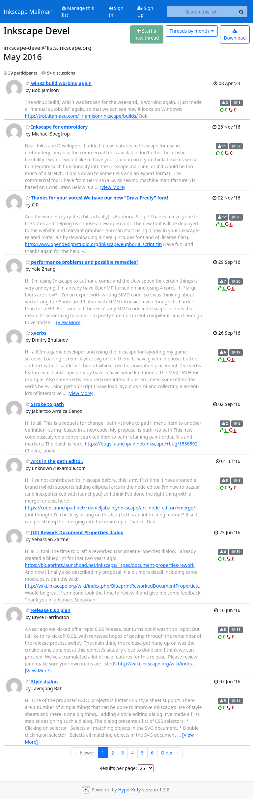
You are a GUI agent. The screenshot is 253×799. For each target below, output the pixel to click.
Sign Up (145, 11)
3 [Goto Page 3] (122, 753)
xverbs (36, 333)
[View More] (113, 187)
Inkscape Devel (37, 30)
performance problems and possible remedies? (82, 262)
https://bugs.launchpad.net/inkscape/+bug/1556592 (141, 444)
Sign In (116, 11)
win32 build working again (59, 83)
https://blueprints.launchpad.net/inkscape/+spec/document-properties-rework (110, 565)
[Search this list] (201, 11)
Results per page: (118, 768)
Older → (170, 753)
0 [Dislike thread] (233, 110)
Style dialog (42, 681)
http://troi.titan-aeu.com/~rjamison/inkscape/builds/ (81, 116)
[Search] (241, 11)
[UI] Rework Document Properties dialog (75, 532)
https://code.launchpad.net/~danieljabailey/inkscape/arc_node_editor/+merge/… (112, 508)
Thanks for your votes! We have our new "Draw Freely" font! (97, 198)
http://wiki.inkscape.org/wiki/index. (156, 664)
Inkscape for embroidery (57, 127)
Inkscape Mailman (28, 11)
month (189, 31)
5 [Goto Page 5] (142, 753)
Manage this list (78, 11)
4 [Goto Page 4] (132, 753)
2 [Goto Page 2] (112, 753)
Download (235, 35)
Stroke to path (45, 404)
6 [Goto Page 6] (152, 753)
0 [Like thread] (224, 110)
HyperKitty (129, 789)
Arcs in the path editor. (54, 461)
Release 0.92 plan (48, 610)
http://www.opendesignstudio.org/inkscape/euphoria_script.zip (93, 244)
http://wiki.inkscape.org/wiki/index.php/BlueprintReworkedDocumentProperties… (113, 586)
